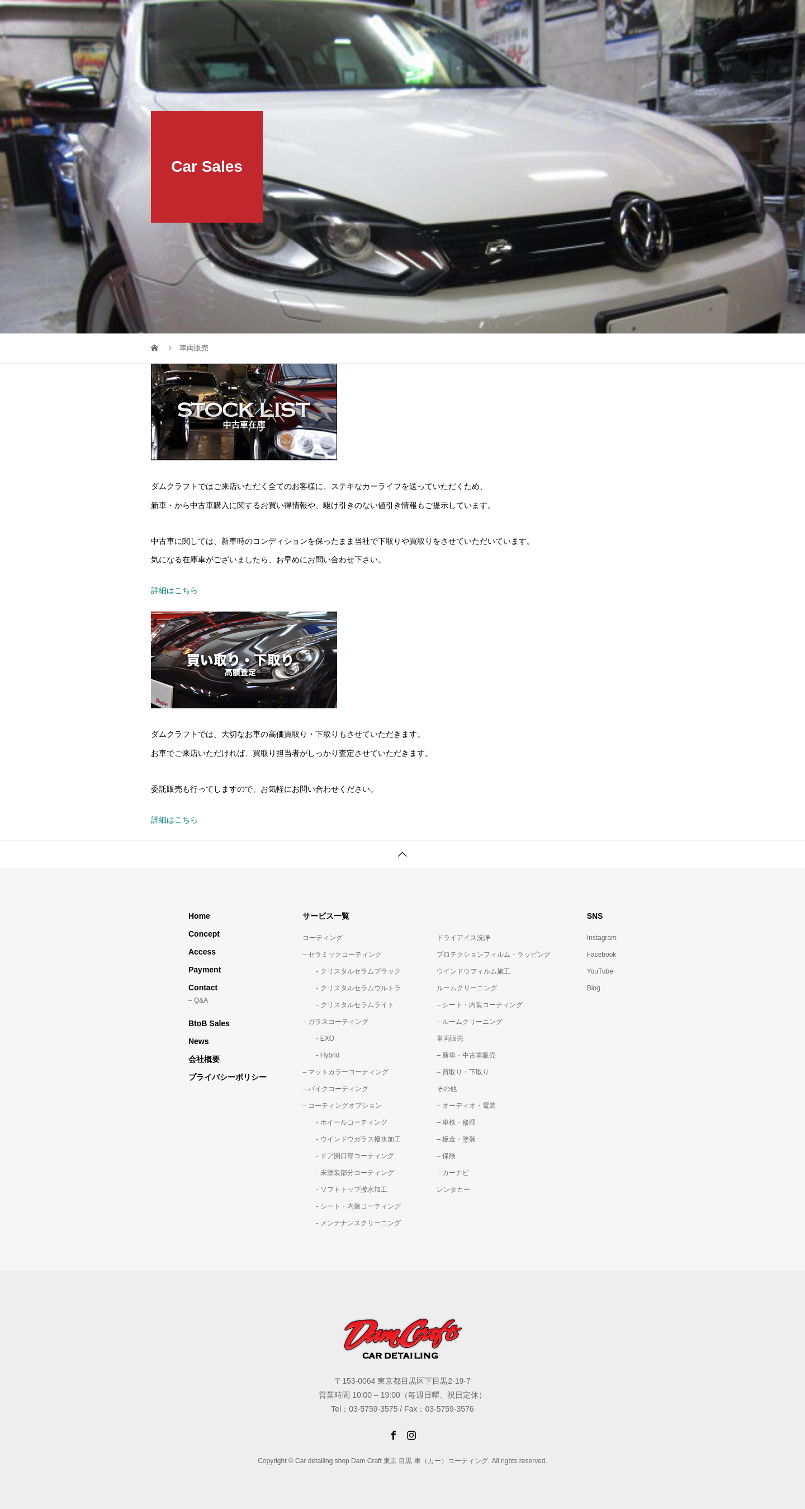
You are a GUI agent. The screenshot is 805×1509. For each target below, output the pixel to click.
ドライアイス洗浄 (463, 938)
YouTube (600, 971)
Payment (204, 969)
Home (199, 915)
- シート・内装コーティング (351, 1206)
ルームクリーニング (467, 988)
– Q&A (198, 1000)
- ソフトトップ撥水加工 (344, 1189)
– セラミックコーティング (342, 954)
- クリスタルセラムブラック (351, 971)
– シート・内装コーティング (480, 1005)
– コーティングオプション (342, 1106)
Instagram (602, 938)
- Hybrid (320, 1055)
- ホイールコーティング (344, 1122)
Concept (204, 933)
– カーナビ (453, 1173)
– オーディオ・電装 (466, 1106)
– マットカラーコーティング (345, 1072)
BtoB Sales (209, 1023)
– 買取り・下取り (463, 1072)
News (198, 1041)
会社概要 (204, 1059)
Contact (202, 987)
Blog (593, 988)
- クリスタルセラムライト (348, 1005)
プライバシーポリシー (227, 1077)
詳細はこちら (174, 590)
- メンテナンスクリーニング (351, 1223)
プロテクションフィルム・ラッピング (494, 954)
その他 (447, 1089)
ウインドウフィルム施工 (473, 971)
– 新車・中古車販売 (466, 1055)
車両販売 (450, 1038)
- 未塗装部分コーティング (348, 1173)
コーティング (322, 938)
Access (202, 951)
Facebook (602, 954)
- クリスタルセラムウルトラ (351, 988)
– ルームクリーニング (470, 1022)
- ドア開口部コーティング (348, 1156)
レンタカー (453, 1189)
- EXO (318, 1038)
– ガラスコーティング (335, 1022)
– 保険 (446, 1156)
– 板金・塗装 (456, 1139)
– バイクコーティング (335, 1089)
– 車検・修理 (456, 1122)
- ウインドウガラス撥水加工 (351, 1139)
